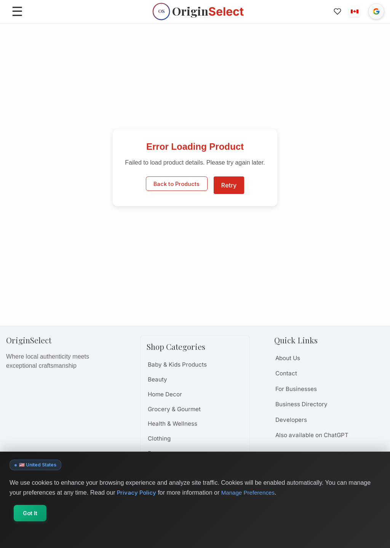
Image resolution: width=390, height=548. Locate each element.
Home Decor (165, 394)
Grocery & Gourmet (174, 409)
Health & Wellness (172, 423)
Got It (33, 535)
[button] (354, 11)
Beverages (162, 453)
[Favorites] (337, 11)
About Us (287, 358)
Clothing (159, 438)
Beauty (157, 379)
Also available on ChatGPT (311, 435)
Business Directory (301, 404)
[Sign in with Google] (376, 11)
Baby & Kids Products (177, 364)
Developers (291, 419)
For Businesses (296, 389)
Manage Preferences (250, 514)
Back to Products (176, 185)
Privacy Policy (137, 514)
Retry (229, 185)
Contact (286, 373)
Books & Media (168, 468)
